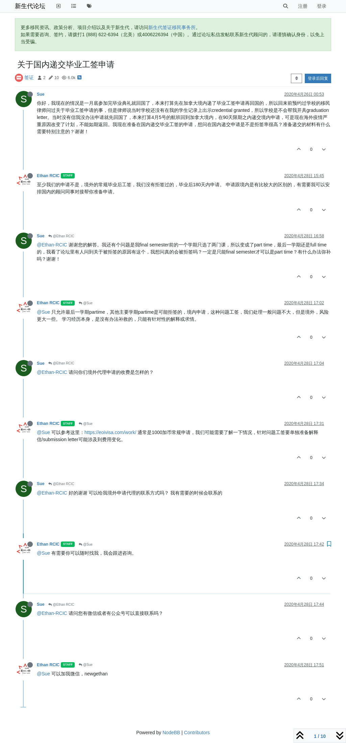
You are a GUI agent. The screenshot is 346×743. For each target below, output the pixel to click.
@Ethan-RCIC (52, 244)
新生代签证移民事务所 (172, 27)
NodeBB (171, 732)
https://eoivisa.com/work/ (110, 432)
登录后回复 (318, 78)
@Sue (86, 303)
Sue (40, 94)
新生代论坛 (30, 6)
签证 (29, 77)
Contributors (197, 732)
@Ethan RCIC (61, 236)
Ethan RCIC (48, 175)
